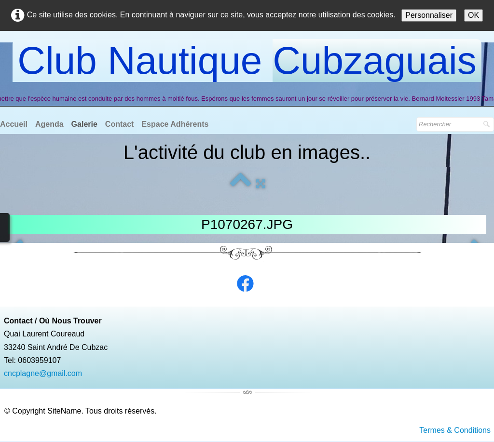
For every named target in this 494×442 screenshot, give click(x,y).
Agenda (49, 124)
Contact (119, 124)
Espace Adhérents (174, 124)
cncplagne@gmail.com (43, 373)
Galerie (84, 124)
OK (473, 15)
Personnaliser (429, 15)
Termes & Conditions (455, 430)
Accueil (13, 124)
